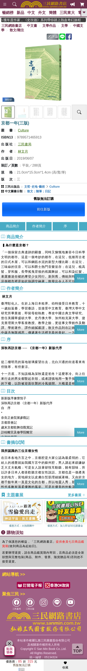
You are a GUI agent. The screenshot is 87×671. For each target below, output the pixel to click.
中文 (31, 13)
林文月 (23, 151)
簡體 (52, 13)
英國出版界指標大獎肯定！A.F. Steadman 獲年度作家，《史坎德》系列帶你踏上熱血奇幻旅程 (43, 20)
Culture (23, 130)
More (80, 278)
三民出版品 (12, 186)
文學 (64, 25)
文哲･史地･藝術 (34, 186)
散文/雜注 (17, 30)
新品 (20, 13)
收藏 (65, 665)
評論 (53, 36)
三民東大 (67, 13)
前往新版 (43, 209)
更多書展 (77, 495)
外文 (42, 13)
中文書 (32, 25)
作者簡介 (39, 226)
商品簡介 (12, 226)
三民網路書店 (11, 25)
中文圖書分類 (14, 191)
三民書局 (24, 144)
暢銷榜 (7, 13)
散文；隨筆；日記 (39, 191)
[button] (84, 514)
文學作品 (49, 25)
